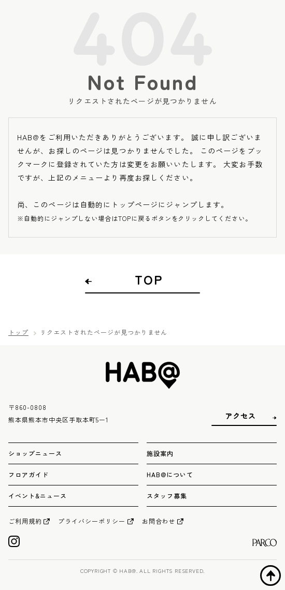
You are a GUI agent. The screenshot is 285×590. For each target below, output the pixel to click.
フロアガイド (28, 474)
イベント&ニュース (37, 495)
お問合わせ (159, 521)
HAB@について (170, 474)
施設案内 (160, 453)
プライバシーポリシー (91, 521)
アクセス (240, 416)
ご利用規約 (25, 521)
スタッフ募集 (167, 495)
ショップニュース (35, 453)
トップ (18, 332)
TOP (149, 279)
